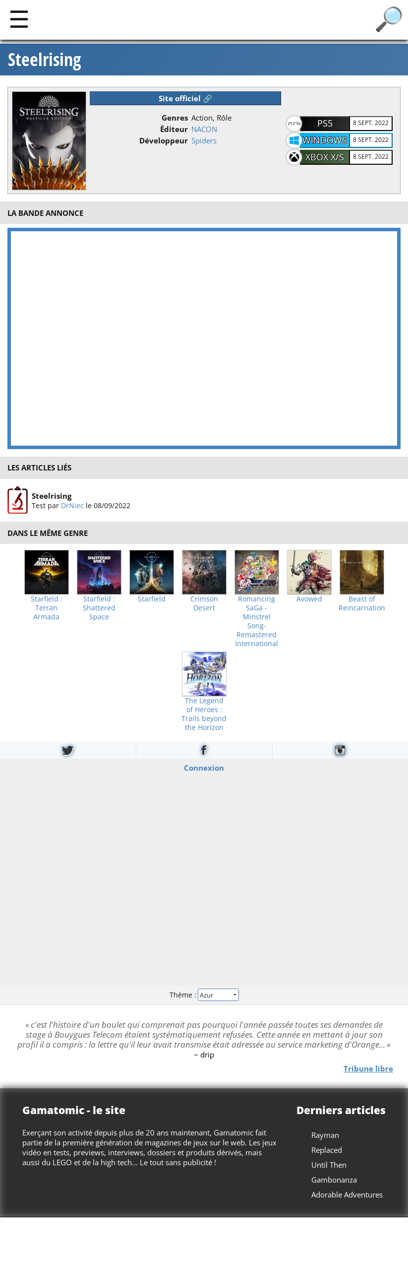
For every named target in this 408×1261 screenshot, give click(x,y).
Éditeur (174, 129)
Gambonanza (334, 1180)
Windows (324, 140)
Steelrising (44, 59)
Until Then (329, 1165)
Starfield (152, 599)
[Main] (19, 18)
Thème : (204, 994)
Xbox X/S (324, 157)
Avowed (309, 599)
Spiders (204, 140)
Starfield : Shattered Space (99, 608)
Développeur (163, 140)
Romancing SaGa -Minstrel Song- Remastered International (256, 621)
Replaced (326, 1150)
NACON (204, 129)
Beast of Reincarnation (362, 603)
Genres (175, 118)
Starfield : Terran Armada (46, 608)
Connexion (204, 767)
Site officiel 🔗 (185, 98)
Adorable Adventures (347, 1194)
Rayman (325, 1135)
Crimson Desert (204, 603)
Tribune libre (368, 1068)
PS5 (325, 123)
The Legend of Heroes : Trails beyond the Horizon (204, 714)
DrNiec (72, 505)
